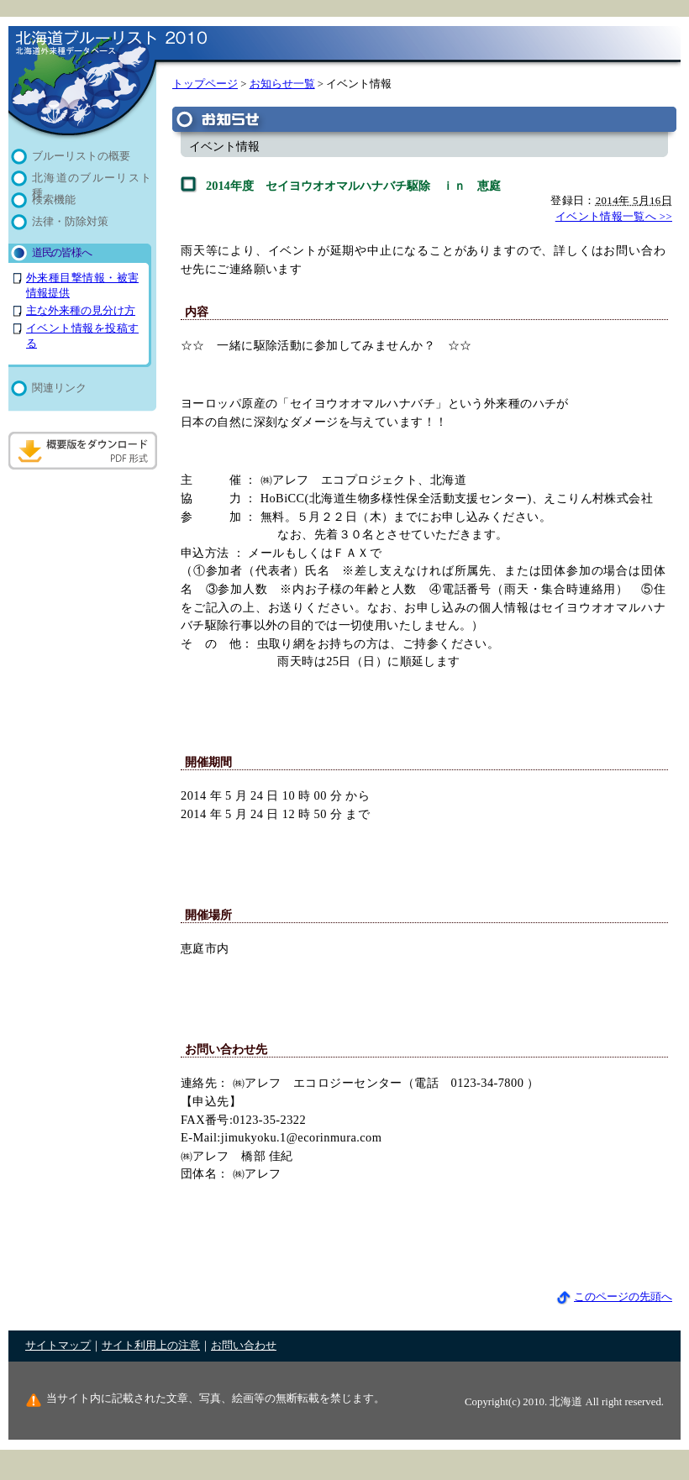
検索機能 (54, 200)
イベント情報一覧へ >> (613, 217)
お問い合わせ (243, 1345)
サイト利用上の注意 (151, 1345)
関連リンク (59, 388)
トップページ (205, 84)
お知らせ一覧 (282, 84)
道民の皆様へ (61, 253)
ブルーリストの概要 (81, 156)
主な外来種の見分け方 (80, 311)
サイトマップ (58, 1345)
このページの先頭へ (614, 1297)
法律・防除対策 (70, 222)
